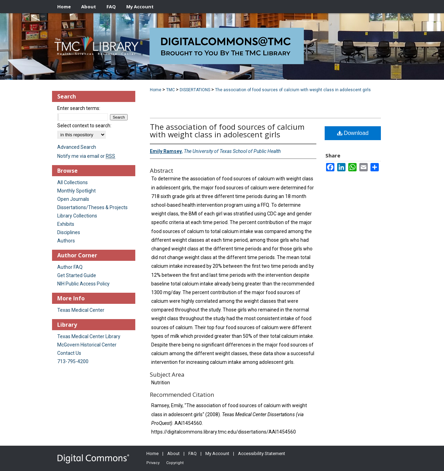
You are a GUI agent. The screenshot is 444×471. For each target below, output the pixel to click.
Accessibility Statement (261, 453)
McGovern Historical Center (87, 345)
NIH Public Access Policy (83, 283)
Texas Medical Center (80, 310)
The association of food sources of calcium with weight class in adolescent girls (293, 89)
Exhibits (65, 224)
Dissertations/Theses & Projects (92, 207)
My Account (217, 453)
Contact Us (69, 353)
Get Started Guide (76, 275)
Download (353, 133)
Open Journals (73, 199)
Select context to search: (84, 125)
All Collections (72, 182)
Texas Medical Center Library (88, 336)
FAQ (192, 453)
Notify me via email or (86, 156)
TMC (170, 89)
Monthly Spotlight (76, 191)
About (173, 453)
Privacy (153, 463)
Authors (66, 240)
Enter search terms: (78, 108)
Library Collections (77, 216)
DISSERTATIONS (195, 89)
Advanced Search (76, 147)
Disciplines (68, 232)
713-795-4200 (72, 361)
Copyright (174, 463)
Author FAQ (70, 267)
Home (155, 89)
